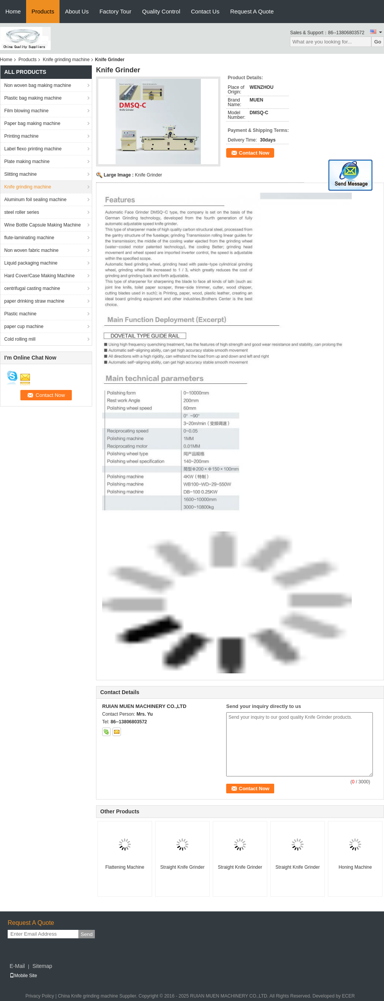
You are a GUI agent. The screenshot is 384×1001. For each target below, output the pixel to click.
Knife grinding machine (66, 59)
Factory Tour (115, 11)
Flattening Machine (124, 867)
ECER (348, 996)
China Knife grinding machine (88, 996)
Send (87, 934)
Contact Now (254, 153)
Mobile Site (23, 975)
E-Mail (17, 966)
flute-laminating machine (29, 237)
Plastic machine (20, 313)
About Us (77, 11)
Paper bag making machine (32, 123)
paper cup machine (23, 326)
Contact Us (205, 11)
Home (13, 11)
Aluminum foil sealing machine (35, 199)
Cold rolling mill (19, 339)
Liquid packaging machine (31, 263)
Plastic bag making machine (32, 98)
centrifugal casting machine (32, 288)
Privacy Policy (39, 996)
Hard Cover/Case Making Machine (39, 275)
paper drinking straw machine (34, 301)
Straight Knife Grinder (182, 867)
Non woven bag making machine (37, 85)
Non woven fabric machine (31, 250)
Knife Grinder (148, 175)
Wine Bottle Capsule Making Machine (42, 225)
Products (42, 11)
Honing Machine (355, 867)
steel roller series (21, 212)
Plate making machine (27, 161)
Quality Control (161, 11)
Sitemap (42, 966)
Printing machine (21, 136)
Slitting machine (20, 174)
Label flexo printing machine (32, 149)
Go (377, 42)
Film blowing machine (26, 110)
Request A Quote (251, 11)
